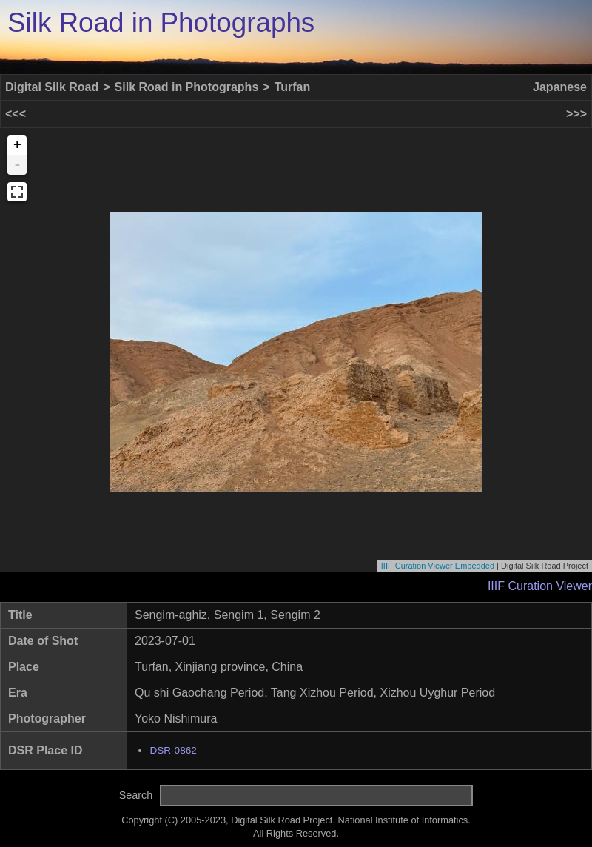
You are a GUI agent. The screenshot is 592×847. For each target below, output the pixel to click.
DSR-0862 (172, 750)
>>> (576, 113)
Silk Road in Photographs (160, 22)
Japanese (560, 87)
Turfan (293, 87)
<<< (15, 113)
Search (136, 795)
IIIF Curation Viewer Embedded (437, 565)
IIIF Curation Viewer (540, 586)
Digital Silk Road (51, 87)
